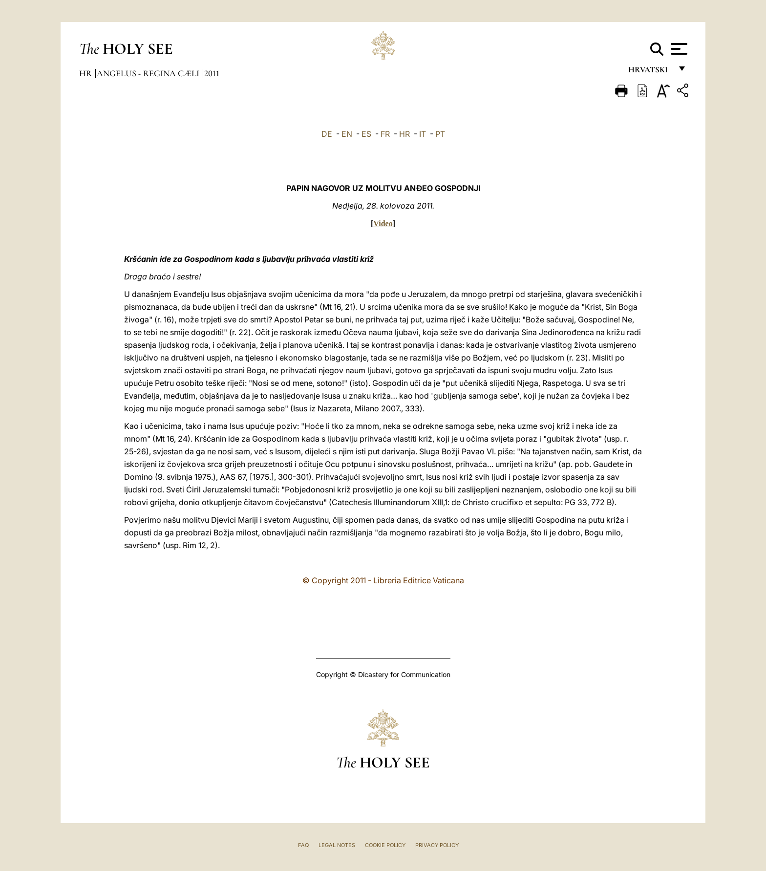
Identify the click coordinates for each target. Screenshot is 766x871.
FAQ (303, 845)
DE (326, 134)
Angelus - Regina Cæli (149, 73)
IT (422, 134)
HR (404, 134)
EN (346, 134)
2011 (211, 73)
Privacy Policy (437, 845)
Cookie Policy (385, 845)
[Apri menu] (677, 49)
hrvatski (650, 72)
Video (382, 223)
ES (366, 134)
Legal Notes (337, 845)
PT (440, 134)
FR (385, 134)
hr (86, 73)
